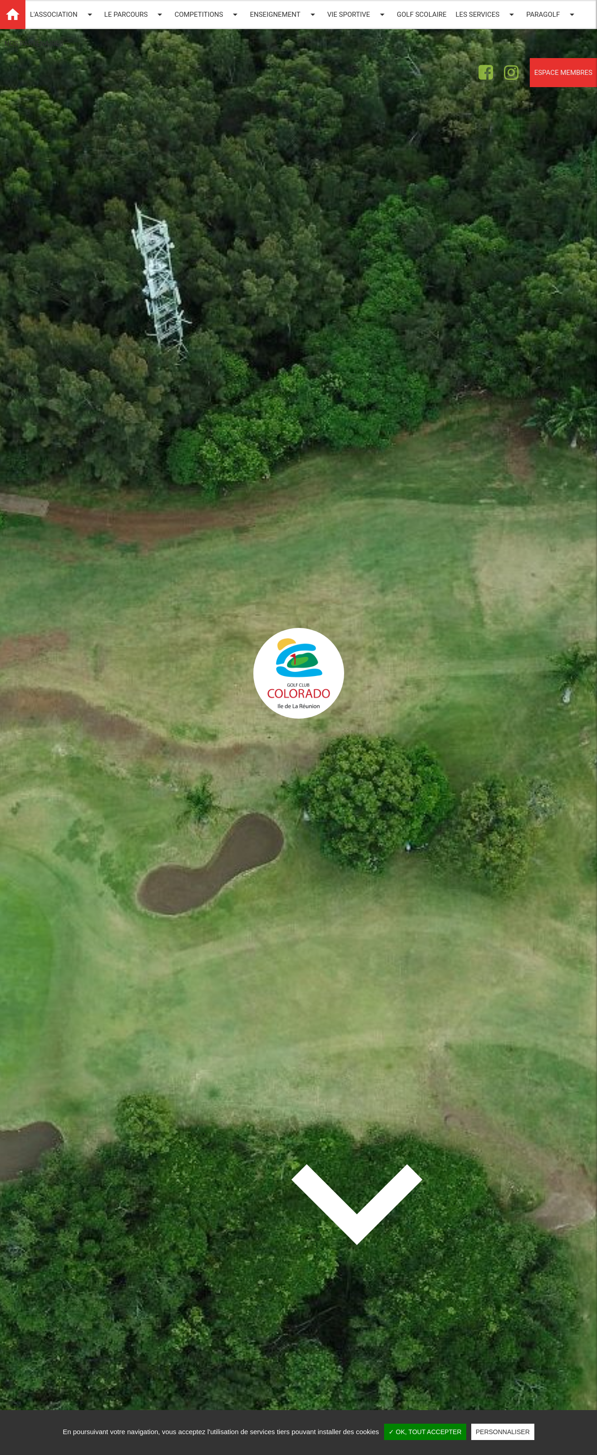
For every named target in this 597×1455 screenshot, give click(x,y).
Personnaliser (503, 1431)
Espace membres (563, 73)
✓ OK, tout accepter (425, 1431)
